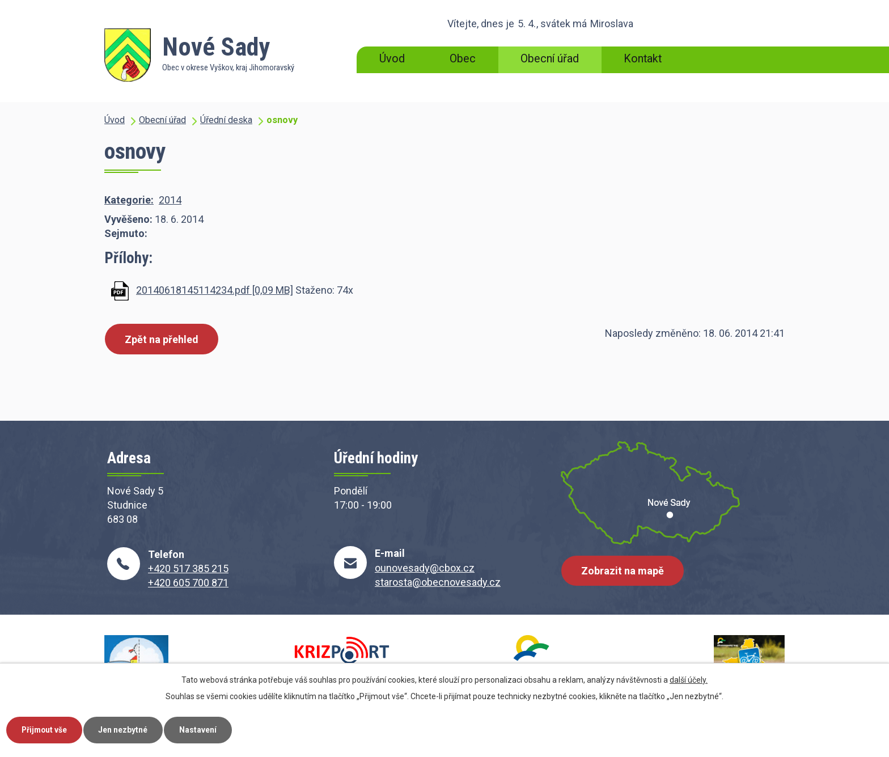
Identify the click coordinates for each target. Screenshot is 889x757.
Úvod (392, 58)
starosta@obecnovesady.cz (438, 582)
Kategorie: (129, 200)
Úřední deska (226, 120)
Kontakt (643, 58)
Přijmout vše (45, 729)
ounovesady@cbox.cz (425, 568)
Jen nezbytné (126, 729)
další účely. (689, 679)
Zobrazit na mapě (623, 572)
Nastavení (203, 729)
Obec (463, 58)
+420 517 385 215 (188, 568)
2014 (170, 200)
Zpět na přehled (162, 339)
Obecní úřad (549, 58)
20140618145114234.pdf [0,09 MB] (214, 290)
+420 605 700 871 (188, 583)
